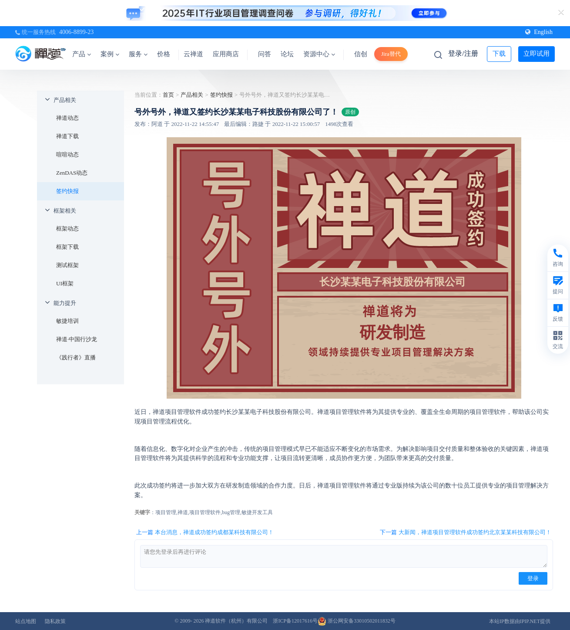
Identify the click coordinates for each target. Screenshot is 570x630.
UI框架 (65, 283)
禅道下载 (67, 136)
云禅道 (193, 54)
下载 (499, 53)
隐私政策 (55, 621)
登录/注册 (463, 53)
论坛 (287, 54)
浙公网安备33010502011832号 (357, 621)
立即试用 (536, 53)
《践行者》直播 (76, 357)
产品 (81, 54)
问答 (264, 54)
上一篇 (205, 532)
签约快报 (67, 191)
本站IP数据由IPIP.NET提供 (519, 621)
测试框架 (67, 265)
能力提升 (65, 303)
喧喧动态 (67, 154)
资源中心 (319, 54)
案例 (110, 54)
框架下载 (67, 247)
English (539, 32)
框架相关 (65, 210)
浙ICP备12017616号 (295, 621)
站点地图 (25, 621)
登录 (533, 578)
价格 (163, 54)
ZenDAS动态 (71, 172)
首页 (168, 94)
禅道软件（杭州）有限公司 (236, 621)
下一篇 (465, 532)
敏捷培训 (67, 321)
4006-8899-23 (76, 32)
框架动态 (67, 228)
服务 (138, 54)
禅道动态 (67, 118)
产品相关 (65, 100)
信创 (360, 54)
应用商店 (226, 54)
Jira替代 (391, 54)
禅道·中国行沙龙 (76, 339)
